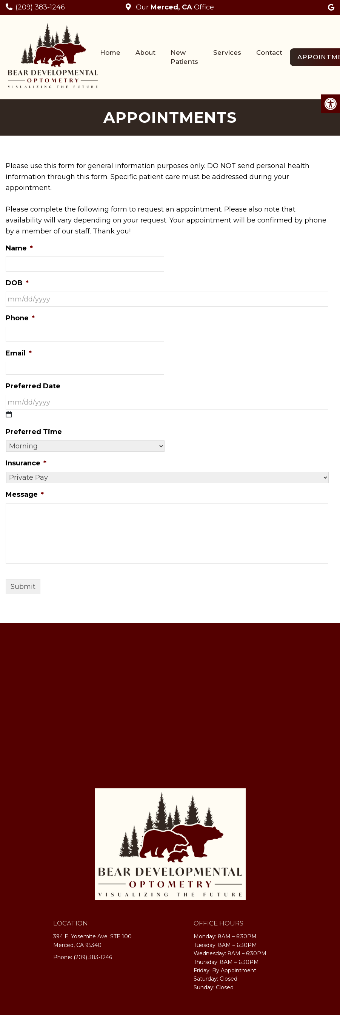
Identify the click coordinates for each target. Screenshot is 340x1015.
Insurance (26, 463)
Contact (269, 52)
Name (19, 248)
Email (19, 353)
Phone (20, 318)
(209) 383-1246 (40, 7)
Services (227, 52)
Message (25, 494)
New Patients (184, 57)
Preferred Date (33, 386)
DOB (17, 283)
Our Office (174, 7)
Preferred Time (34, 432)
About (145, 52)
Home (110, 52)
